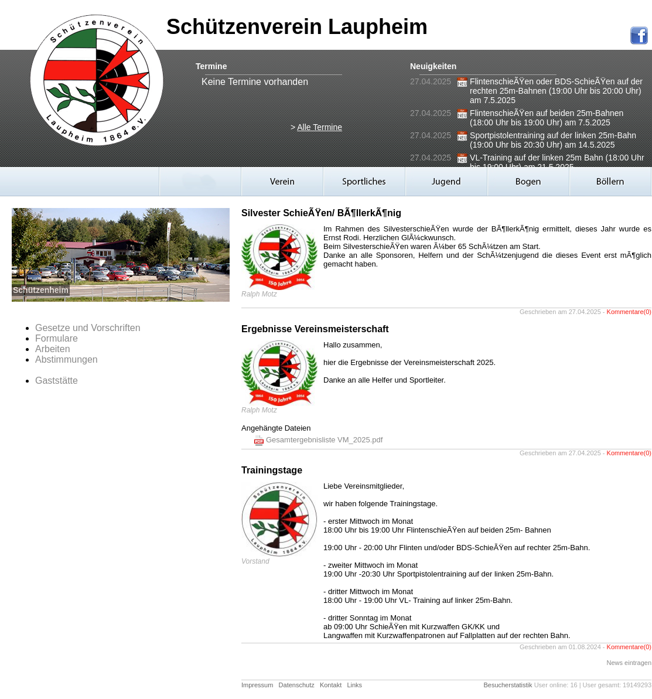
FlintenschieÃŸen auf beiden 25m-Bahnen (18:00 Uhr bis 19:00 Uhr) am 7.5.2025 (546, 117)
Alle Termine (319, 127)
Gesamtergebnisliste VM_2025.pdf (324, 439)
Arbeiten (52, 349)
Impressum (257, 684)
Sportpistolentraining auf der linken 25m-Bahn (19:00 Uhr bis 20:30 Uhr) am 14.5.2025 (553, 140)
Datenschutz (297, 684)
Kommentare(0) (629, 311)
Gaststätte (56, 381)
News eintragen (629, 662)
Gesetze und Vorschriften (88, 328)
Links (354, 684)
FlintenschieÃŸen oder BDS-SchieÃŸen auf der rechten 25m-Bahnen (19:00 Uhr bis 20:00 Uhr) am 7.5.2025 (556, 91)
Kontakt (331, 684)
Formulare (56, 338)
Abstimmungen (66, 359)
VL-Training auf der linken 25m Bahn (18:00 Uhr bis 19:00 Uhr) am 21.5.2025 (557, 162)
